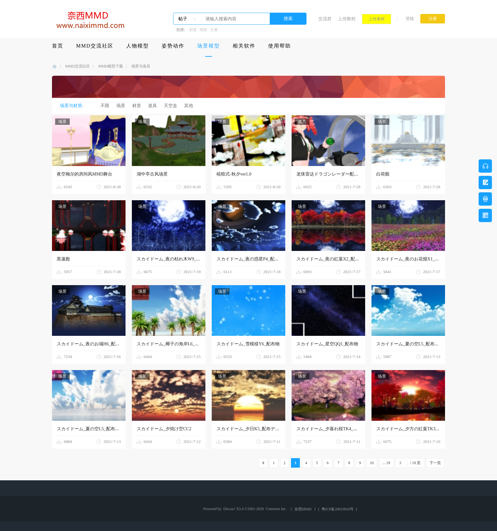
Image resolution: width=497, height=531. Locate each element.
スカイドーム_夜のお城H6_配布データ (95, 344)
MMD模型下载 (110, 66)
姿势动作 (173, 45)
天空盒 (170, 105)
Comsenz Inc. (276, 508)
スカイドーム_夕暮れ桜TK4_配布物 (331, 428)
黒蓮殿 (63, 259)
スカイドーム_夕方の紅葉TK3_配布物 (413, 428)
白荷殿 (383, 174)
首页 (57, 45)
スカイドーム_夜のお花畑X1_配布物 (412, 259)
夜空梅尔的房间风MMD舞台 (84, 174)
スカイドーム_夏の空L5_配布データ (412, 344)
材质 (136, 105)
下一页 (435, 463)
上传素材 (376, 18)
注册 (433, 18)
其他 (188, 105)
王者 (214, 30)
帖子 (182, 18)
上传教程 (347, 18)
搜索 (288, 18)
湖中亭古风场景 (152, 174)
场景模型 (208, 45)
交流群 (325, 18)
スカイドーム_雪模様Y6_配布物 (248, 344)
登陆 (410, 18)
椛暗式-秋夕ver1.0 (233, 174)
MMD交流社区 (94, 45)
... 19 (386, 463)
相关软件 (244, 45)
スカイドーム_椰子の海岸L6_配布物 (172, 344)
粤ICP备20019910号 (337, 509)
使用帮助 (279, 45)
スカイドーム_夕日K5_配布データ (250, 428)
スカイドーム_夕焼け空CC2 (164, 428)
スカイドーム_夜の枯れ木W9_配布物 (173, 259)
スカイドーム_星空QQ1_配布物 (327, 344)
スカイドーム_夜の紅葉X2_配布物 (330, 259)
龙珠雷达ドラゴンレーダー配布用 (329, 174)
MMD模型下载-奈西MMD (54, 66)
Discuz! (229, 508)
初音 (193, 30)
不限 (104, 105)
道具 (152, 105)
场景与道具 (140, 66)
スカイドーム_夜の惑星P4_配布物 (249, 259)
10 (372, 463)
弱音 (203, 30)
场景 (120, 105)
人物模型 (137, 45)
